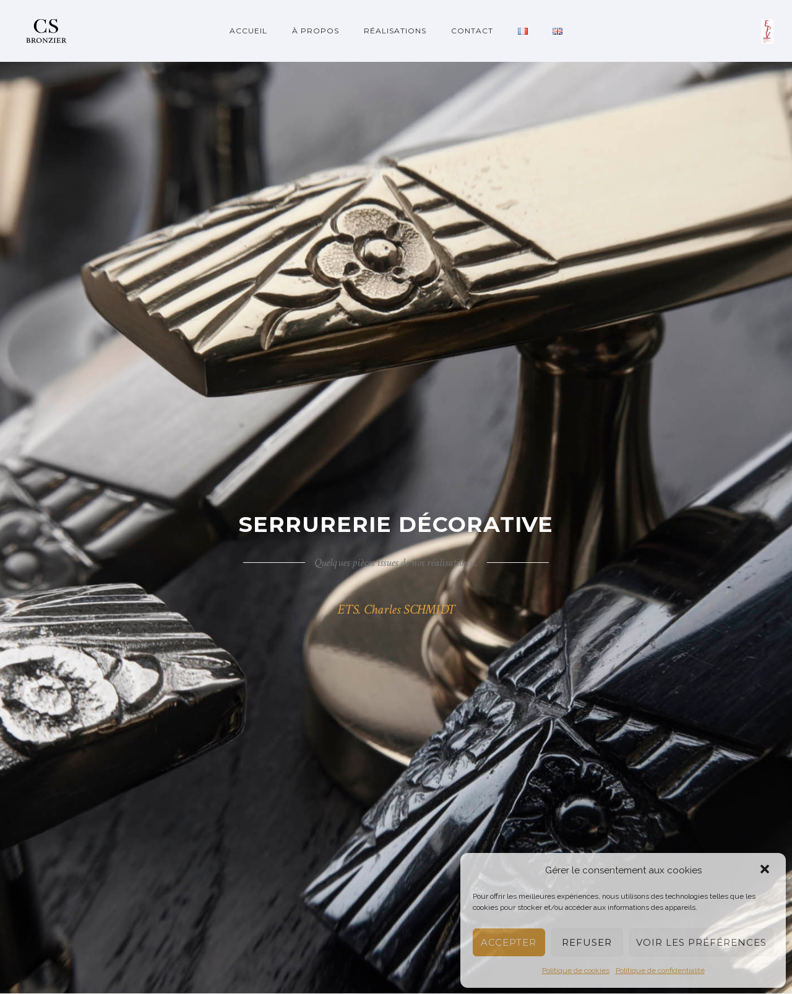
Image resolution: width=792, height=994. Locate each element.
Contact (472, 30)
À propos (315, 30)
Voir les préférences (701, 942)
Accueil (248, 30)
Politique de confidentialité (660, 970)
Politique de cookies (575, 970)
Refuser (587, 942)
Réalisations (395, 30)
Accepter (508, 942)
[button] (766, 870)
